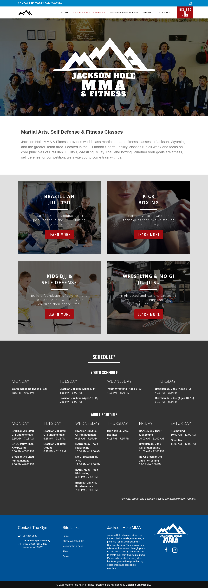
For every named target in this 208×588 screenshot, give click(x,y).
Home (65, 12)
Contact (164, 12)
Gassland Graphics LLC (138, 584)
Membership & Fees (124, 12)
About (148, 12)
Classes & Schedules (89, 12)
